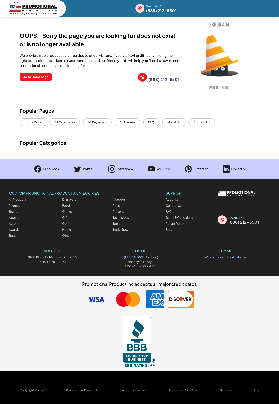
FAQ (151, 122)
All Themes (127, 122)
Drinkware (69, 199)
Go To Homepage (36, 77)
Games (67, 211)
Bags (12, 235)
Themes (14, 205)
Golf (65, 223)
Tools (116, 223)
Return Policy (175, 223)
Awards (14, 229)
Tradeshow (120, 229)
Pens (116, 205)
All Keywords (97, 122)
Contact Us (201, 122)
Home (66, 229)
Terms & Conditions (179, 217)
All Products (17, 199)
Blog (169, 229)
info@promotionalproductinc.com (226, 257)
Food (66, 205)
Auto (12, 223)
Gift (65, 217)
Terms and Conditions (184, 390)
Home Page (33, 122)
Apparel (14, 217)
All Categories (64, 122)
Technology (121, 217)
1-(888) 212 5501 (132, 257)
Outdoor (119, 199)
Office (66, 235)
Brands (14, 211)
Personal (119, 211)
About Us (174, 122)
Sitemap (226, 390)
